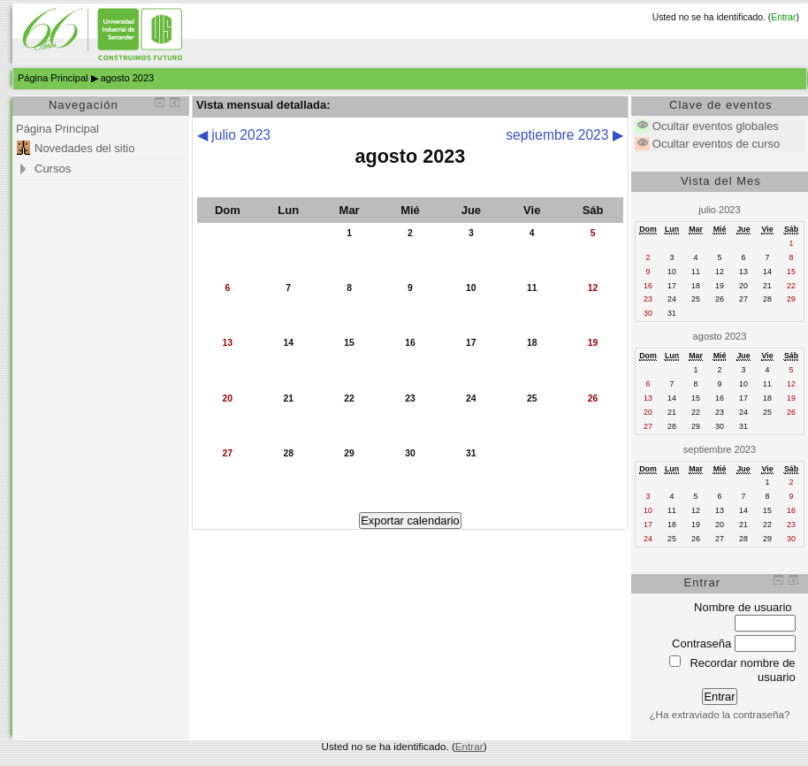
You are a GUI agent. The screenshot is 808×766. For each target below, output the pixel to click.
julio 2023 (719, 209)
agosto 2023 (128, 78)
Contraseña (701, 643)
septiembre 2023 (719, 449)
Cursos (52, 168)
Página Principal (53, 78)
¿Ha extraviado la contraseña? (719, 714)
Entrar (783, 17)
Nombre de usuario (743, 607)
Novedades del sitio (84, 148)
